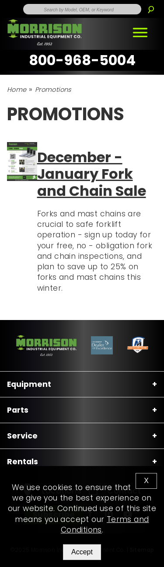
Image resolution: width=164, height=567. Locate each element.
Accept (82, 552)
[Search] (151, 6)
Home (17, 89)
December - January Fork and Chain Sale (91, 174)
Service (22, 436)
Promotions (53, 89)
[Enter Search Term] (82, 9)
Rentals (22, 461)
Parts (17, 410)
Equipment (29, 384)
